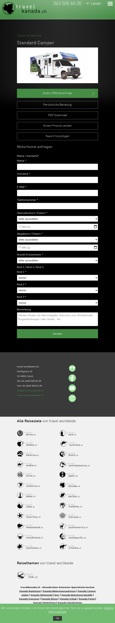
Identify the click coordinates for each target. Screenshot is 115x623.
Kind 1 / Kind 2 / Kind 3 (30, 267)
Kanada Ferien (87, 598)
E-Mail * (21, 186)
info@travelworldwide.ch (30, 390)
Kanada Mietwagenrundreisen (59, 591)
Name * (21, 160)
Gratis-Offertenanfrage (69, 93)
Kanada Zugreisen (29, 598)
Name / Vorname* (28, 156)
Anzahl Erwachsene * (30, 254)
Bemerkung (24, 309)
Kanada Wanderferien (70, 602)
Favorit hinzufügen (57, 136)
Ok (57, 618)
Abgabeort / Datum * (30, 233)
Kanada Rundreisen (30, 591)
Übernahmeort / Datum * (32, 213)
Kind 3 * (21, 297)
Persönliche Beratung (57, 104)
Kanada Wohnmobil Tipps (45, 595)
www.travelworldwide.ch (30, 395)
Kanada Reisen (49, 598)
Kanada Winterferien (44, 602)
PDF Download (57, 115)
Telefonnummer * (27, 200)
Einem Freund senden (57, 125)
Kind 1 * (21, 271)
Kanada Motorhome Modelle (77, 595)
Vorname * (23, 173)
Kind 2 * (21, 284)
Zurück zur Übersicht (29, 35)
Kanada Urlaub (68, 598)
